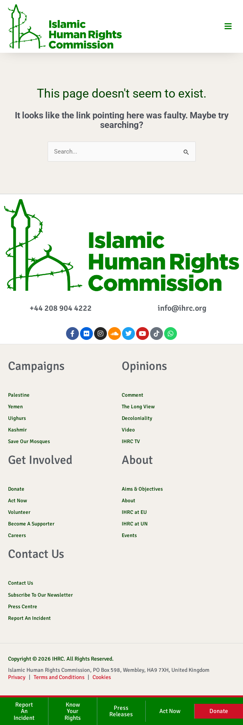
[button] (228, 27)
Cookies (101, 677)
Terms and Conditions (59, 677)
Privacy (17, 677)
